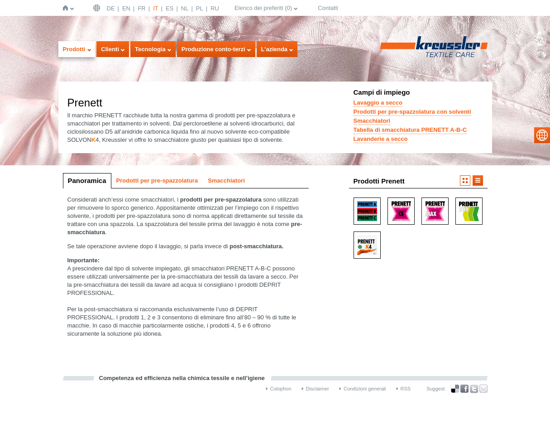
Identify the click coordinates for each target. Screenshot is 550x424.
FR (141, 8)
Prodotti (74, 49)
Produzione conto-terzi (213, 49)
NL (185, 8)
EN (126, 8)
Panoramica (87, 180)
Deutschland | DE (97, 8)
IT (155, 8)
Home (67, 8)
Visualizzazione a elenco (478, 180)
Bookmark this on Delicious (454, 389)
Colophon (281, 388)
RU (214, 8)
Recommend (483, 389)
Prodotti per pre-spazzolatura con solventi (412, 111)
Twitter (473, 389)
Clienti (110, 49)
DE (111, 8)
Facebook (464, 389)
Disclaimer (317, 388)
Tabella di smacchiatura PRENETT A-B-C (410, 129)
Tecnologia (150, 49)
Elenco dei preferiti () (263, 8)
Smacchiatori (372, 120)
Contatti (328, 8)
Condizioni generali (365, 388)
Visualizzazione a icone (465, 180)
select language (542, 135)
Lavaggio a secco (378, 102)
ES (169, 8)
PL (199, 8)
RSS (406, 388)
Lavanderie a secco (381, 138)
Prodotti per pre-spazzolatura (157, 180)
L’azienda (274, 49)
